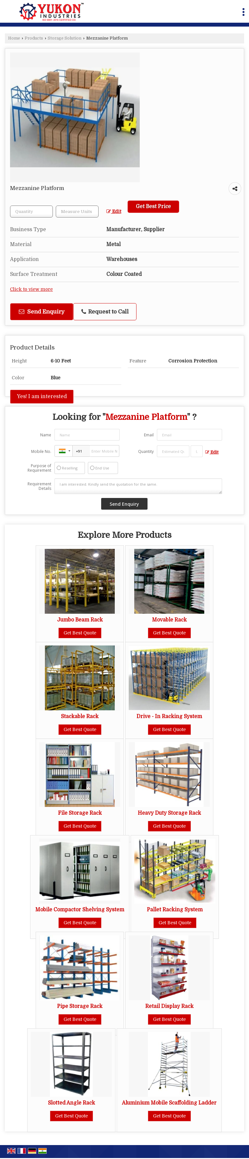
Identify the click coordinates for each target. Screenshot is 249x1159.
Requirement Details (39, 486)
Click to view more (31, 289)
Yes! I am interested (42, 396)
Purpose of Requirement (39, 468)
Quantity (146, 451)
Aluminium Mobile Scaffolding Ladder (169, 1103)
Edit (113, 211)
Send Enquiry (42, 312)
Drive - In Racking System (169, 716)
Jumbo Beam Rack (80, 620)
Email (149, 435)
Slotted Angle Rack (71, 1103)
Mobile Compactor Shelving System (79, 910)
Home (14, 38)
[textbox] (77, 212)
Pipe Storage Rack (79, 1006)
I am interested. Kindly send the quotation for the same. (138, 486)
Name (45, 435)
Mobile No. (41, 451)
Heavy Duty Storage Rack (169, 813)
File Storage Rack (80, 813)
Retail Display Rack (169, 1006)
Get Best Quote (80, 632)
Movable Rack (169, 620)
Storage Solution (64, 38)
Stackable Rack (80, 716)
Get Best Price (153, 206)
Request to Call (105, 312)
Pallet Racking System (175, 910)
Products (34, 38)
